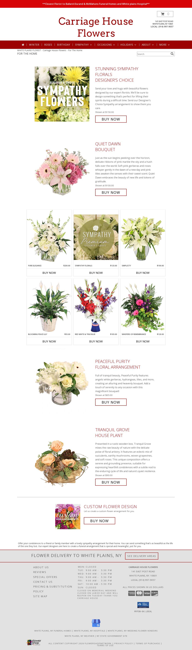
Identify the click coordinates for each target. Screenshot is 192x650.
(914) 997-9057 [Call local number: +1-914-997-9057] (165, 26)
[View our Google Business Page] (96, 627)
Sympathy (83, 44)
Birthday (63, 44)
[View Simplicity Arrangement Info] (142, 237)
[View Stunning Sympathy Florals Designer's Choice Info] (64, 94)
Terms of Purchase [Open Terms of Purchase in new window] (148, 643)
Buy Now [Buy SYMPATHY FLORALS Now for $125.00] (96, 273)
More (164, 44)
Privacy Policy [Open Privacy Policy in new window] (123, 643)
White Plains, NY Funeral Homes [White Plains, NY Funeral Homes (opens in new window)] (53, 630)
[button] (165, 14)
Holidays (128, 44)
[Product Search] (153, 54)
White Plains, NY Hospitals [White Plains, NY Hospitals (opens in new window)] (89, 630)
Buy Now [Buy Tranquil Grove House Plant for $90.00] (111, 482)
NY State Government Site (112, 636)
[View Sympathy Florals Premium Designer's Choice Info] (96, 237)
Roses (48, 44)
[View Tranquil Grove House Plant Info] (64, 456)
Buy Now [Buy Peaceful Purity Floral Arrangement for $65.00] (111, 402)
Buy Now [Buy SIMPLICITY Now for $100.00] (143, 273)
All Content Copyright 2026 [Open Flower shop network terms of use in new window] (66, 643)
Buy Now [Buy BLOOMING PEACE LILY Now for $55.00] (49, 341)
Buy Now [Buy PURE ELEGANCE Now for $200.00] (49, 273)
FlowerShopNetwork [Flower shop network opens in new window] (98, 643)
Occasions (106, 44)
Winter (34, 44)
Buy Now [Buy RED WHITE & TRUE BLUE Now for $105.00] (96, 341)
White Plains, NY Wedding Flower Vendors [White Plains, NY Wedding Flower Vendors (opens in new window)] (133, 630)
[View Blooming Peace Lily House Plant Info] (49, 305)
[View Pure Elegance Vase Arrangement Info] (49, 237)
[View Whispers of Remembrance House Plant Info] (142, 305)
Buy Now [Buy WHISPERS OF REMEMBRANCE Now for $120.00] (143, 341)
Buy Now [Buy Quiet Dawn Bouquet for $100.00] (111, 192)
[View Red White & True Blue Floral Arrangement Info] (96, 305)
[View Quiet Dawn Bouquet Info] (64, 168)
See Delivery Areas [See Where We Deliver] (141, 556)
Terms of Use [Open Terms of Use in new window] (105, 645)
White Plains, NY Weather (79, 636)
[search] (172, 53)
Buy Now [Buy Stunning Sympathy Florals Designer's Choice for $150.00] (111, 119)
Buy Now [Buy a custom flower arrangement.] (99, 520)
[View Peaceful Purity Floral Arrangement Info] (64, 381)
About (148, 44)
